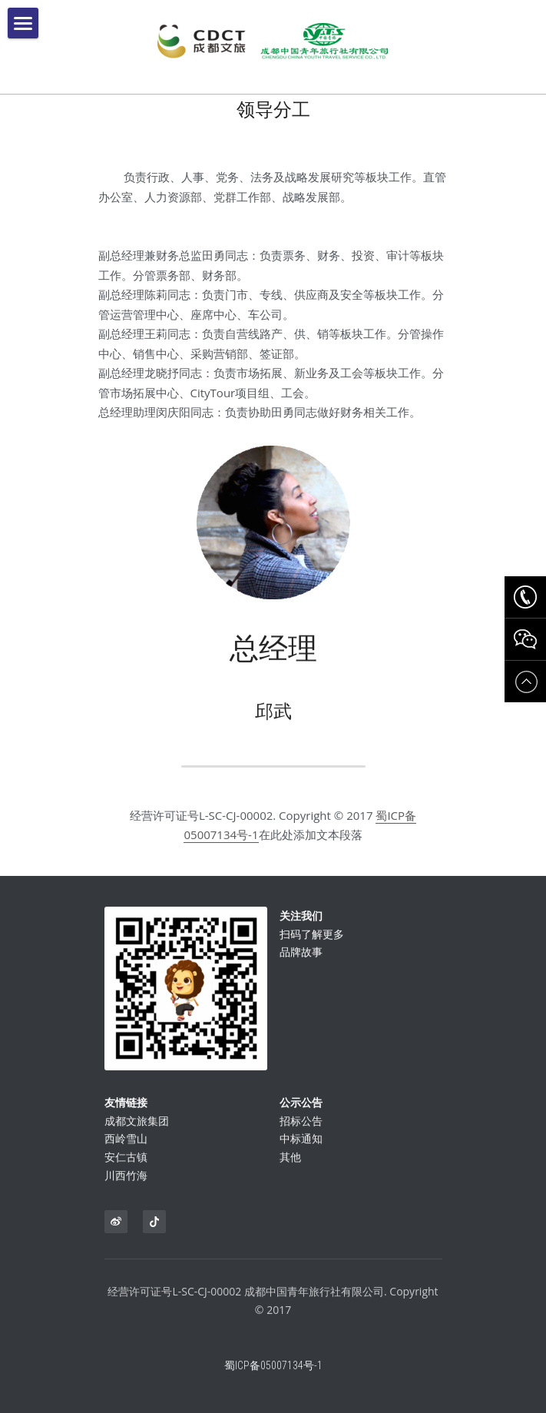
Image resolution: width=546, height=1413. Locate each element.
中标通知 (301, 1151)
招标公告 (301, 1133)
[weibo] (115, 1221)
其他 (290, 1170)
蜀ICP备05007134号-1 (273, 1378)
